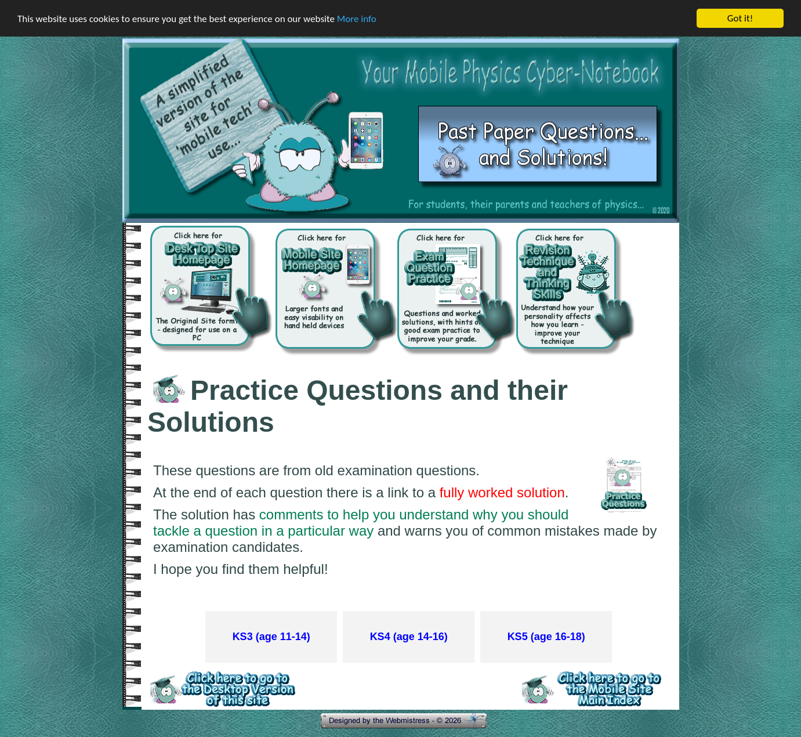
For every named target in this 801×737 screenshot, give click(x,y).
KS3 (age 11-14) (271, 636)
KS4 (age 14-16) (409, 636)
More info (356, 18)
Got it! (740, 18)
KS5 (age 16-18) (546, 636)
